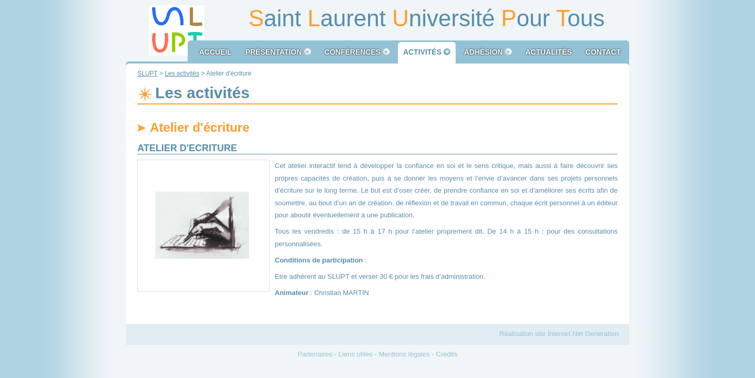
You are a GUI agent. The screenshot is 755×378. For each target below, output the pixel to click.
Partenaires (315, 354)
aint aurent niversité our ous (427, 18)
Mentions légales (404, 354)
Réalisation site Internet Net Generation (559, 334)
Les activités (182, 73)
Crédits (446, 354)
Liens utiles (356, 354)
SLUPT (147, 73)
